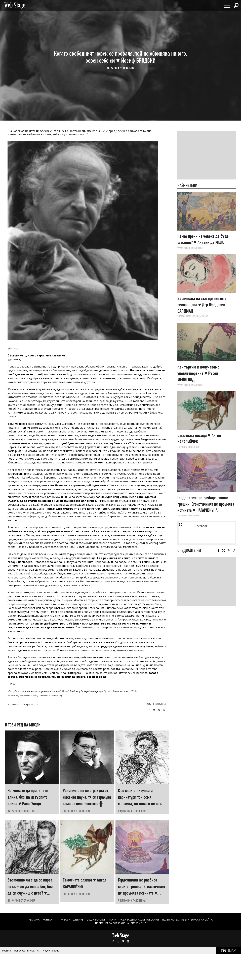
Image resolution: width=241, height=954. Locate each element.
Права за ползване (71, 919)
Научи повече (51, 950)
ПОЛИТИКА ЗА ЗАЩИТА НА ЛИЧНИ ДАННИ (134, 919)
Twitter (153, 710)
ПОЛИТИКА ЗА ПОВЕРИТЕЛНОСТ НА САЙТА (187, 919)
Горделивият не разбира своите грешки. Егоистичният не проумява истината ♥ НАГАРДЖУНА (205, 504)
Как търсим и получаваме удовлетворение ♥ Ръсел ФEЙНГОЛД (198, 373)
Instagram (164, 710)
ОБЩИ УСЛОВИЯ (96, 919)
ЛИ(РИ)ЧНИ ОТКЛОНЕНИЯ (120, 68)
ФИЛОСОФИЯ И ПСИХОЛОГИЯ (190, 247)
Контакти (49, 919)
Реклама (33, 919)
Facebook (148, 710)
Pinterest (123, 941)
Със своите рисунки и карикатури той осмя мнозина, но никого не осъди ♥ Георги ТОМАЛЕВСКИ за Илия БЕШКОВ (142, 803)
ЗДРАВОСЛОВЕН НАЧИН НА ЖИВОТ (192, 316)
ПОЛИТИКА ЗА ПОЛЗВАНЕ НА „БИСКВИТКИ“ (120, 923)
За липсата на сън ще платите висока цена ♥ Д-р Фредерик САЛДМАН (201, 305)
